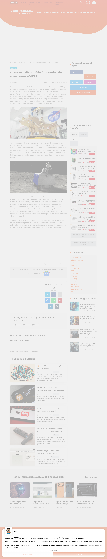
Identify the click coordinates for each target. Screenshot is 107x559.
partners (16, 537)
